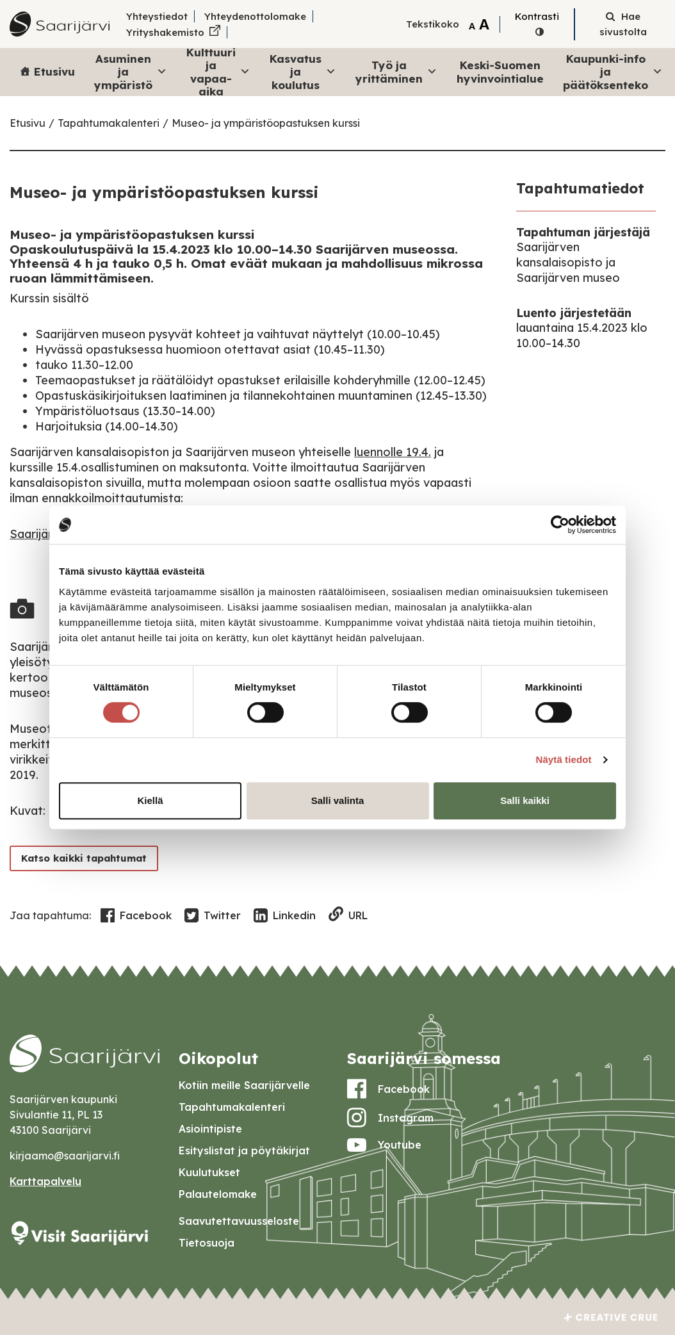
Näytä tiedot (564, 759)
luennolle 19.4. (392, 452)
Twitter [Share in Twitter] (212, 916)
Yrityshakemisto (165, 32)
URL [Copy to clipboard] (348, 915)
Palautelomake (218, 1194)
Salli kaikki (524, 800)
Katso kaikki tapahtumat (85, 858)
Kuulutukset (209, 1172)
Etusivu (54, 71)
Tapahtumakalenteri (108, 123)
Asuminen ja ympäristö (130, 72)
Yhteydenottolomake (255, 16)
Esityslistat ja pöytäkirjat (244, 1150)
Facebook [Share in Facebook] (136, 916)
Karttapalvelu (45, 1181)
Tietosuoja (206, 1242)
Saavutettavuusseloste (239, 1221)
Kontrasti (537, 16)
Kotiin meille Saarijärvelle (244, 1085)
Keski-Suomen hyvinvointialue (500, 71)
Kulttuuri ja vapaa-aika (218, 72)
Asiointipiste (210, 1128)
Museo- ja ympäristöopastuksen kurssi (266, 123)
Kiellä (150, 800)
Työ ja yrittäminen (396, 71)
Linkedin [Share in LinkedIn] (285, 916)
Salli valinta (337, 800)
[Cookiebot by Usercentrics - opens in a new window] (560, 524)
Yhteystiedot (157, 16)
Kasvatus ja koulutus (303, 72)
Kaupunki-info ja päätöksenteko (613, 72)
